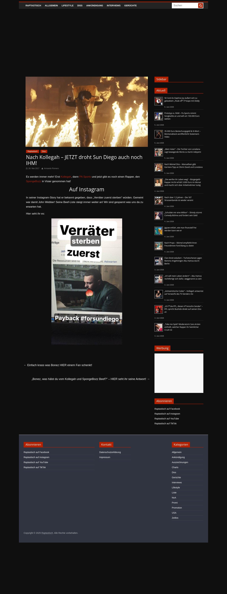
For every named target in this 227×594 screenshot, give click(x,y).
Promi (175, 502)
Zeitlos (175, 518)
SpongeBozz (33, 181)
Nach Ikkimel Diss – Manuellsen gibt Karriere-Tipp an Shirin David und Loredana (183, 165)
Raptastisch (33, 5)
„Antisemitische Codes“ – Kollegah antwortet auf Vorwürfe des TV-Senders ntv (183, 292)
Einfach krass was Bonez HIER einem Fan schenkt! (58, 365)
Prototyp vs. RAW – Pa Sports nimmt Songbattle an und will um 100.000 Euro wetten (181, 116)
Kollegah (66, 176)
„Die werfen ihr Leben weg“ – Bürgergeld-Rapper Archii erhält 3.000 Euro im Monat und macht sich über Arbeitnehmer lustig (182, 182)
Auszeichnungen (180, 462)
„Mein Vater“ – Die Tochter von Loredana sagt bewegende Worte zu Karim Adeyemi (182, 150)
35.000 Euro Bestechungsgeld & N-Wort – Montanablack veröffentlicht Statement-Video (182, 134)
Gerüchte (130, 5)
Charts (175, 467)
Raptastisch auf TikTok (165, 423)
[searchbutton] (200, 5)
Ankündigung (94, 5)
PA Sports (85, 176)
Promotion (177, 507)
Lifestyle (67, 5)
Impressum (104, 457)
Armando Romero (51, 168)
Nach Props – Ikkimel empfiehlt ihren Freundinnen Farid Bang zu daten (180, 244)
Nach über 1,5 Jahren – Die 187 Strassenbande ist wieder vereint (178, 199)
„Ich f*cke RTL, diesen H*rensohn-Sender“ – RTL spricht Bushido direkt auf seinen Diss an (183, 309)
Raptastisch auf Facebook (167, 409)
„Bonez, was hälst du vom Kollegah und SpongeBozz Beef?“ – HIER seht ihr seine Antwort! (91, 379)
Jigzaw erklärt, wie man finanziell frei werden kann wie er (180, 229)
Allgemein (51, 5)
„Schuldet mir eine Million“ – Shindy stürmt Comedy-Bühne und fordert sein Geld (183, 214)
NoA (174, 497)
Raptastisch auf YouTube (166, 418)
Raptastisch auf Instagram (167, 413)
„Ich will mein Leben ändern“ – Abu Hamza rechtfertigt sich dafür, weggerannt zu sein (183, 277)
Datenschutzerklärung (110, 452)
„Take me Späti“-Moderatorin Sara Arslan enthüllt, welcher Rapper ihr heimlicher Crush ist (182, 327)
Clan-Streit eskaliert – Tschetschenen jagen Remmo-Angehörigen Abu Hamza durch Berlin (183, 261)
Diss (79, 5)
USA (174, 513)
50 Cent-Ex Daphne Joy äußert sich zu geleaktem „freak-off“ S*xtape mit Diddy (182, 99)
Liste (174, 492)
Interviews (114, 5)
